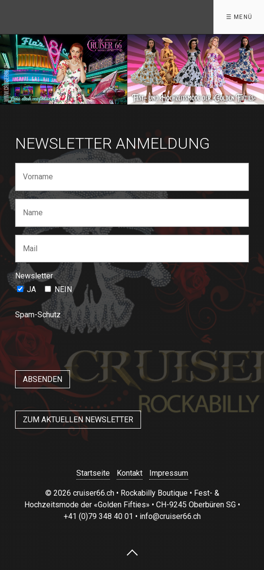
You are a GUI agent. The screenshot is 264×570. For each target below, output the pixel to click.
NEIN (63, 289)
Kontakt (129, 473)
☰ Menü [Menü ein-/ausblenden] (239, 17)
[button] (78, 420)
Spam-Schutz (38, 314)
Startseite (93, 473)
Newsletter (34, 275)
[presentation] (89, 342)
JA (31, 289)
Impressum (168, 473)
